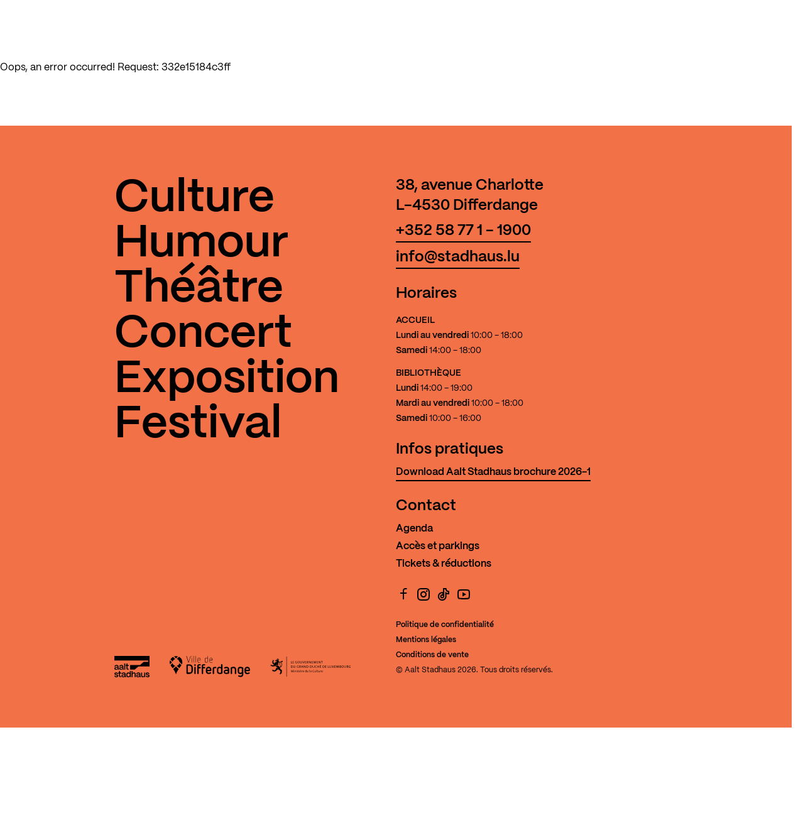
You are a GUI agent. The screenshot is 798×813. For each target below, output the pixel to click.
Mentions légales (426, 639)
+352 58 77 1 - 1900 (463, 231)
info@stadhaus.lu (458, 257)
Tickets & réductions (443, 564)
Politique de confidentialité (445, 624)
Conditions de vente (432, 655)
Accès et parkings (437, 546)
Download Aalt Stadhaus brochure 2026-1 (493, 472)
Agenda (414, 528)
